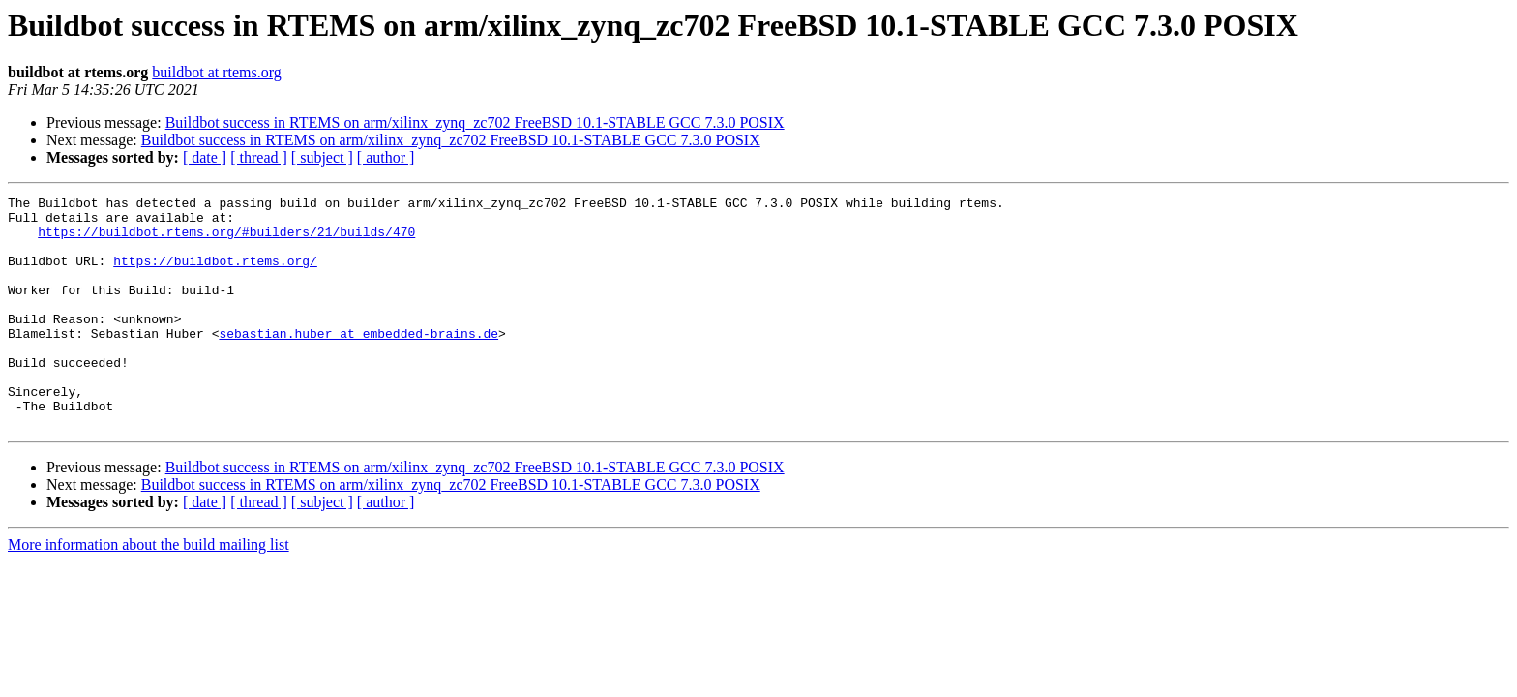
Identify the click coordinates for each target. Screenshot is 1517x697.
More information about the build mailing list (148, 591)
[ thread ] (258, 157)
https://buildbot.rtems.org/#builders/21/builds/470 (226, 240)
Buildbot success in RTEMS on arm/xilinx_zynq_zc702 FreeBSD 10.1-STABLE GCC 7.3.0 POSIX (475, 122)
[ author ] (386, 157)
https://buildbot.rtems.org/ (215, 275)
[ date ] (204, 157)
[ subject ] (322, 157)
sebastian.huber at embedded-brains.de (358, 362)
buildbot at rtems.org (216, 72)
